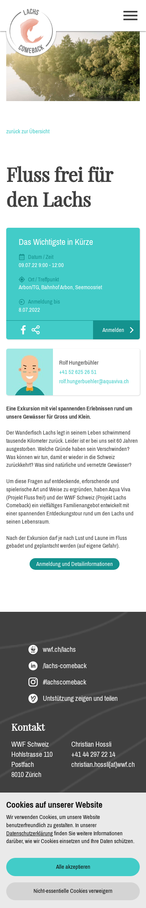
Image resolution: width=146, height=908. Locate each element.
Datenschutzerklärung (29, 833)
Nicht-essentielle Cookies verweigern (73, 890)
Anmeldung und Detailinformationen (74, 564)
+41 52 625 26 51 (78, 372)
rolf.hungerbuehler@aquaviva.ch (94, 381)
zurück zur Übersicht (27, 131)
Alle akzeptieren (73, 866)
